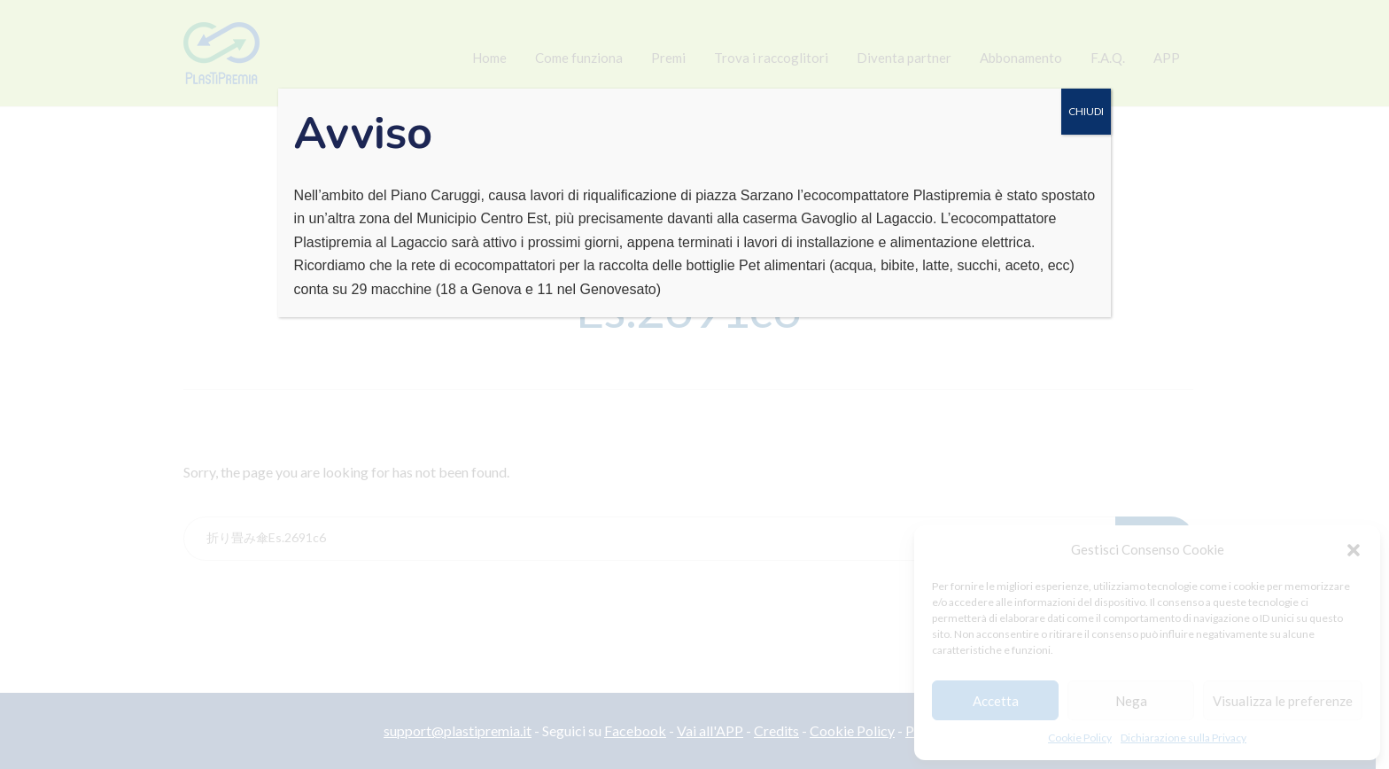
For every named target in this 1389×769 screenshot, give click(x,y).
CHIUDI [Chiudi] (1086, 111)
